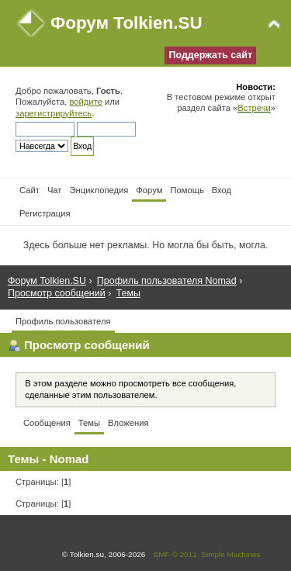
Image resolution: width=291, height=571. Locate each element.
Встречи (253, 107)
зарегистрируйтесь (54, 113)
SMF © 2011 (175, 554)
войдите (85, 101)
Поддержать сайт (210, 55)
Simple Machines (230, 554)
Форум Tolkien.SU (126, 23)
